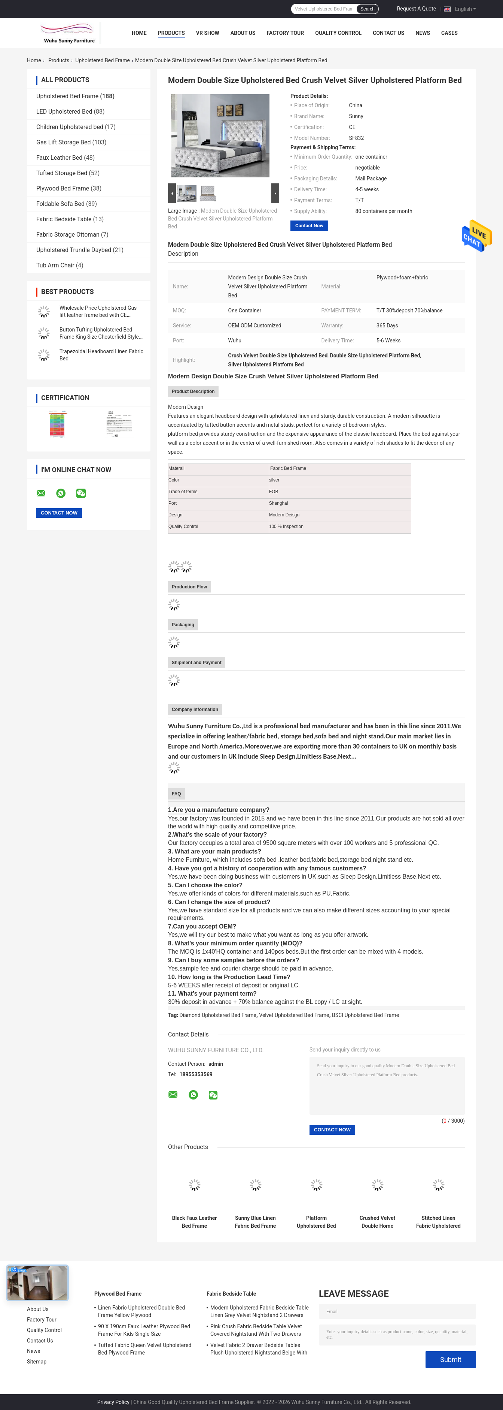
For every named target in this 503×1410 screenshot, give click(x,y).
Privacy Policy (113, 1402)
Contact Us (388, 33)
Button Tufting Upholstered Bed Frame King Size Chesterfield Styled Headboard (101, 337)
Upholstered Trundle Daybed (73, 250)
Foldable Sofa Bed (60, 203)
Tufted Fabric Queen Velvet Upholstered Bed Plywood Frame (145, 1349)
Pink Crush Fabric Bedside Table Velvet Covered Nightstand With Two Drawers (256, 1330)
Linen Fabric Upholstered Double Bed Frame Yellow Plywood (141, 1311)
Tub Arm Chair (55, 265)
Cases (449, 33)
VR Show (207, 33)
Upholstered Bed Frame (102, 60)
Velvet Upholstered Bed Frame (294, 1015)
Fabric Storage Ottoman (68, 234)
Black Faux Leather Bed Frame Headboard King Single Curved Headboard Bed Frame (194, 1222)
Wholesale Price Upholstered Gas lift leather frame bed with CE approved (98, 315)
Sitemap (36, 1362)
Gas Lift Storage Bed (63, 142)
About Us (243, 33)
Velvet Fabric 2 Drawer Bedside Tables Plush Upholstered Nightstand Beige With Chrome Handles (258, 1350)
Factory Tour (285, 33)
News (422, 33)
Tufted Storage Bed (61, 173)
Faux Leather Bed (59, 157)
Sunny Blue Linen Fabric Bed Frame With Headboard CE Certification (255, 1222)
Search (367, 9)
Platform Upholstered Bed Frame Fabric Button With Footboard (316, 1222)
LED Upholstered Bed (64, 111)
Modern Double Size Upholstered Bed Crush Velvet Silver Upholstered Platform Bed (222, 219)
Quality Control (338, 33)
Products (171, 33)
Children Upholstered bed (69, 126)
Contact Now (309, 225)
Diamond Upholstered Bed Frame (218, 1015)
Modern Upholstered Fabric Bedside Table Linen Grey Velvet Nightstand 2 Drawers (259, 1311)
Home (139, 33)
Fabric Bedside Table (63, 219)
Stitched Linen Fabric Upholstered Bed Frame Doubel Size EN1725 (438, 1222)
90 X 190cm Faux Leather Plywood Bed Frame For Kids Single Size (144, 1330)
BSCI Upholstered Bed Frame (365, 1015)
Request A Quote (416, 9)
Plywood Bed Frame (62, 188)
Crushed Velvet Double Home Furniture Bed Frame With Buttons (378, 1222)
